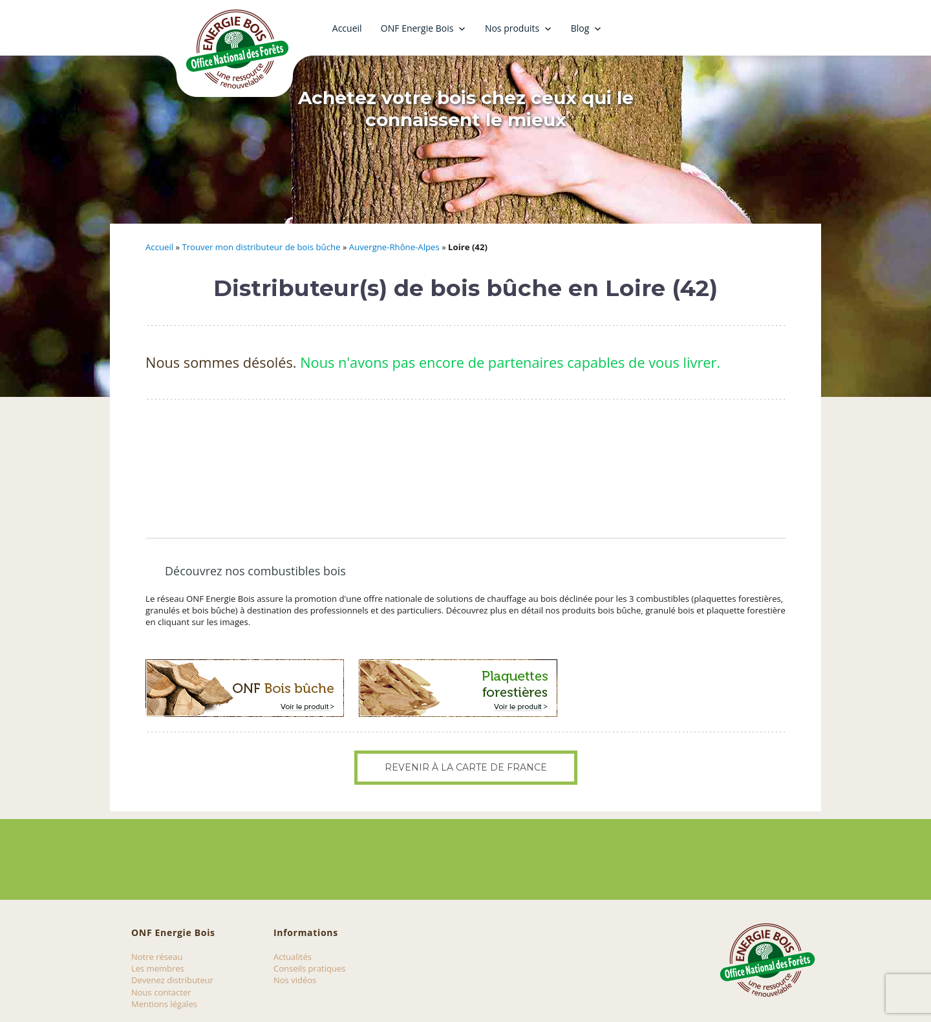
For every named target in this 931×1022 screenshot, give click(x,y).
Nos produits (512, 28)
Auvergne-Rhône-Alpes (394, 247)
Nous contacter (161, 992)
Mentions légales (164, 1004)
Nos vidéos (294, 980)
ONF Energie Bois (417, 28)
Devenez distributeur (172, 980)
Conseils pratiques (309, 968)
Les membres (157, 968)
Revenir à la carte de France (466, 767)
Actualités (292, 957)
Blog (580, 28)
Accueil (347, 28)
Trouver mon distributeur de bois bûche (261, 247)
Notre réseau (157, 957)
